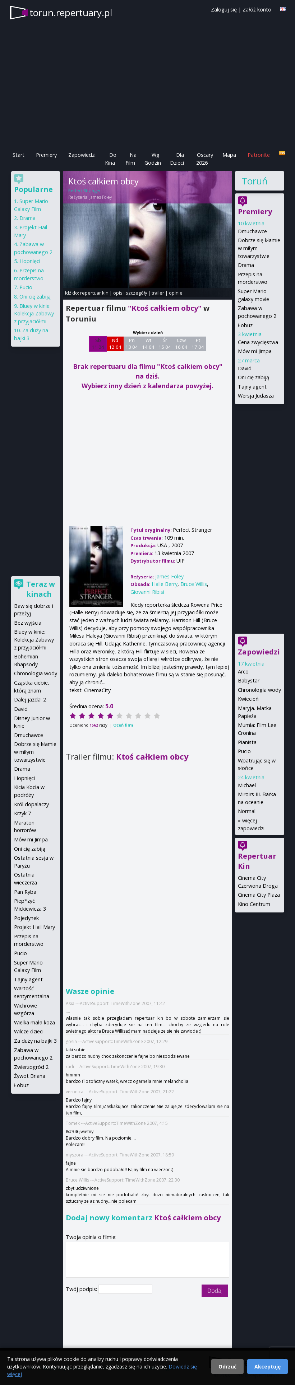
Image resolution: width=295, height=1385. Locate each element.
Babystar (248, 680)
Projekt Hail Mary (34, 927)
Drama (246, 265)
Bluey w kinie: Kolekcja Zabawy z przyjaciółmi (34, 313)
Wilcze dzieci (28, 1031)
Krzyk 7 (22, 813)
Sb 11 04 (98, 344)
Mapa (229, 154)
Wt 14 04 (148, 344)
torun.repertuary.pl (70, 12)
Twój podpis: (82, 1289)
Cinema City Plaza (259, 894)
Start (18, 154)
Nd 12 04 (115, 344)
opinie (176, 293)
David (245, 368)
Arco (243, 671)
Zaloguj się (224, 9)
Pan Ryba (25, 891)
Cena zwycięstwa (258, 342)
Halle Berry (165, 584)
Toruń (254, 180)
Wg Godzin (152, 158)
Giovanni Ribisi (147, 591)
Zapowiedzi (82, 154)
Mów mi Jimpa (255, 351)
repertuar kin (94, 293)
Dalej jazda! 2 (30, 699)
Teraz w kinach (40, 589)
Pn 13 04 (131, 344)
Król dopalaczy (31, 804)
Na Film (131, 158)
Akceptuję (267, 1366)
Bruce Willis (193, 584)
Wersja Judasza (256, 395)
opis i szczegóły (130, 293)
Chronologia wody (259, 689)
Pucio (244, 751)
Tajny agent (252, 386)
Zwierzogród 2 (31, 1067)
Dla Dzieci (177, 158)
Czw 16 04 (181, 344)
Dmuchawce (252, 231)
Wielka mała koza (34, 1022)
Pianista (247, 742)
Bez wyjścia (27, 622)
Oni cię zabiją (253, 377)
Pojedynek (26, 918)
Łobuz (245, 325)
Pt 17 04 (198, 344)
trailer (158, 293)
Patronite (259, 154)
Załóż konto (257, 9)
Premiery (46, 154)
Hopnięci (29, 261)
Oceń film (123, 725)
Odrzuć (227, 1366)
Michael (247, 785)
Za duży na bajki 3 (35, 1040)
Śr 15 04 (164, 344)
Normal (246, 811)
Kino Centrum (254, 904)
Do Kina (110, 158)
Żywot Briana (29, 1075)
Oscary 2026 (204, 158)
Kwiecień (248, 698)
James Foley (100, 197)
